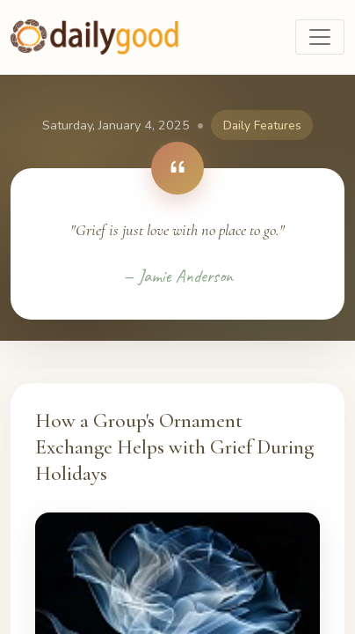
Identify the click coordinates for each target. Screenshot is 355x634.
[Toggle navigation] (319, 37)
